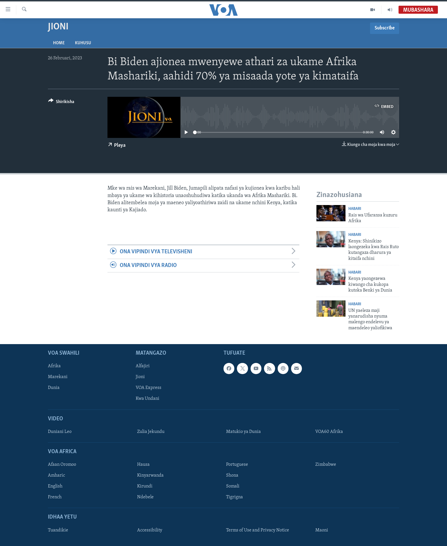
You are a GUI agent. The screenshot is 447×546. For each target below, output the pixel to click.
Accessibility (149, 530)
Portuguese (237, 464)
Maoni (321, 530)
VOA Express (148, 388)
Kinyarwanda (150, 475)
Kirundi (145, 486)
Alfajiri (143, 366)
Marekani (58, 377)
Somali (232, 486)
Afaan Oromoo (62, 464)
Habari (354, 209)
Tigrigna (234, 497)
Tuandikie (58, 530)
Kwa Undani (147, 399)
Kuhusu (83, 43)
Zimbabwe (325, 464)
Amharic (56, 475)
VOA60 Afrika (329, 431)
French (55, 497)
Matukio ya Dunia (243, 431)
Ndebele (145, 497)
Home (59, 43)
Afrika (54, 366)
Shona (232, 475)
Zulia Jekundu (150, 431)
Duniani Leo (60, 431)
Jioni (140, 377)
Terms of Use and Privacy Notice (257, 530)
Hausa (143, 464)
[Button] (61, 103)
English (55, 486)
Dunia (54, 388)
